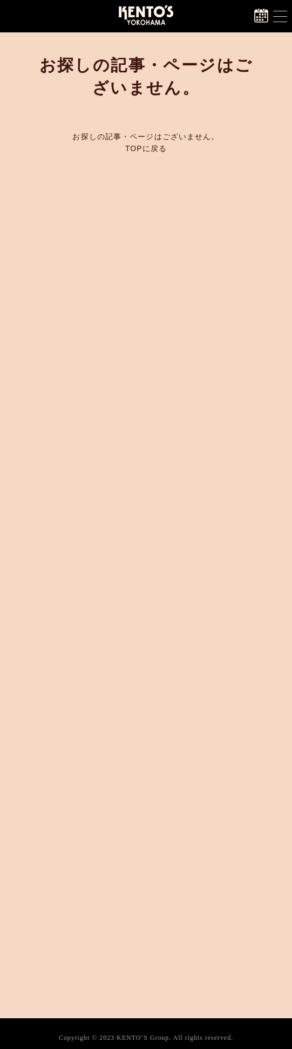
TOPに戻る (146, 148)
